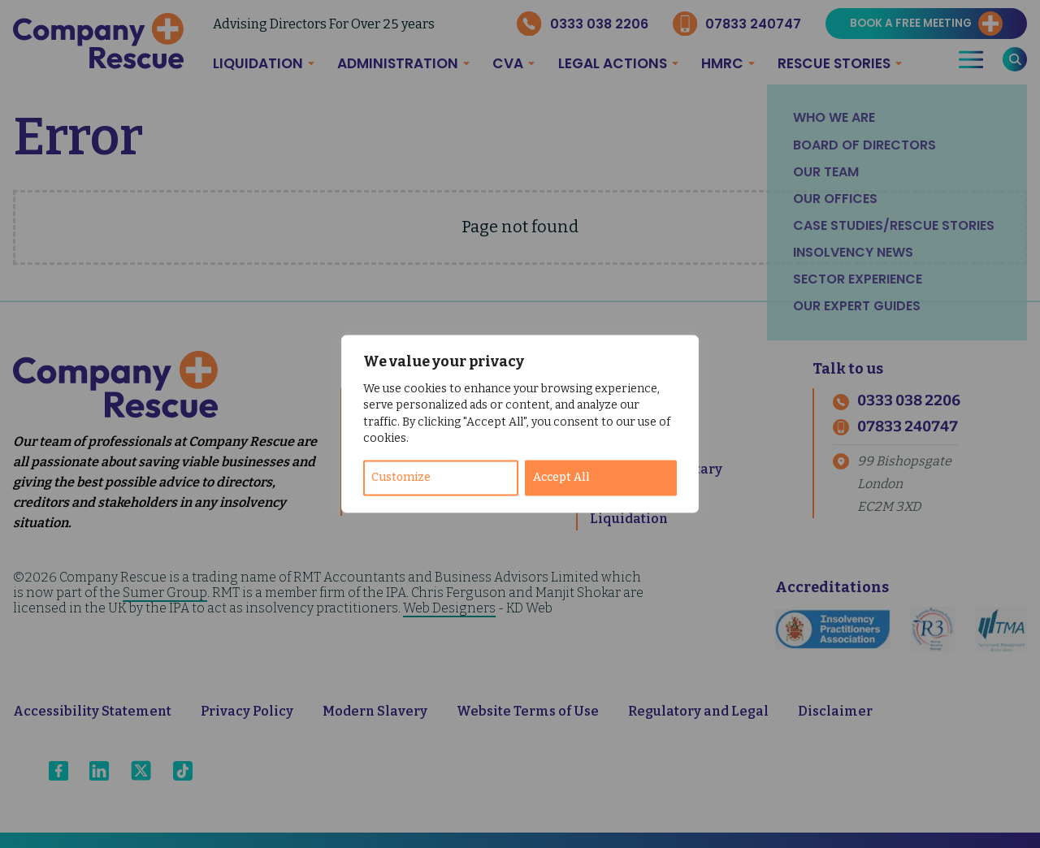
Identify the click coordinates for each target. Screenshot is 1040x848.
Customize (401, 478)
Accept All (561, 478)
